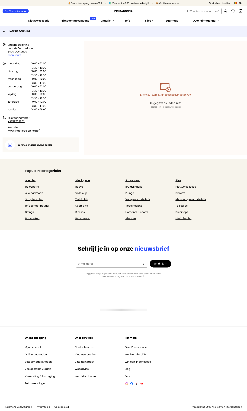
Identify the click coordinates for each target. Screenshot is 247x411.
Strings (29, 212)
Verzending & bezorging (40, 376)
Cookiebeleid (61, 406)
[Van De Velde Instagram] (126, 384)
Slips (178, 180)
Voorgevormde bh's (137, 199)
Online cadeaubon (36, 354)
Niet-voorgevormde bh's (191, 199)
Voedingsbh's (133, 206)
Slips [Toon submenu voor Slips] (149, 21)
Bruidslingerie (134, 187)
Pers (127, 376)
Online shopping (35, 338)
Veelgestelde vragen (38, 369)
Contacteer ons (84, 347)
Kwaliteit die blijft (135, 354)
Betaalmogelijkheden (38, 362)
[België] (239, 3)
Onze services (84, 338)
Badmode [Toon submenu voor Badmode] (173, 21)
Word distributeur (86, 376)
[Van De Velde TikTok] (137, 384)
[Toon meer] (143, 276)
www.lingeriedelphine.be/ (24, 131)
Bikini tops (182, 212)
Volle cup (81, 193)
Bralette (180, 193)
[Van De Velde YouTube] (142, 384)
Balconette (32, 187)
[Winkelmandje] (240, 11)
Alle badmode (34, 193)
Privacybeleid (135, 276)
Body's (79, 187)
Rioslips (80, 212)
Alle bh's (30, 180)
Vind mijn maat (16, 11)
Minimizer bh (184, 218)
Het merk (131, 338)
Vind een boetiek (85, 354)
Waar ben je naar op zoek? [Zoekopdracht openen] (202, 11)
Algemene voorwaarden (18, 406)
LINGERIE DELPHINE (17, 31)
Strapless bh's (34, 199)
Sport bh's (81, 206)
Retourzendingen (35, 383)
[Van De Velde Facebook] (132, 384)
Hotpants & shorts (136, 212)
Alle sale (130, 218)
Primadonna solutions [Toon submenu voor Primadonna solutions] (78, 20)
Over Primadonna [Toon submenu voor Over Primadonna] (206, 21)
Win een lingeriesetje (138, 362)
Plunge (129, 193)
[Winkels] (219, 3)
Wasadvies (82, 369)
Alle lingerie (82, 180)
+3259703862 (16, 121)
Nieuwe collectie (38, 21)
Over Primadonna (136, 347)
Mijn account (33, 347)
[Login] (225, 11)
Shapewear (132, 180)
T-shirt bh (81, 199)
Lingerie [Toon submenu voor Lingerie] (107, 21)
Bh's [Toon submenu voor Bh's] (129, 21)
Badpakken (32, 218)
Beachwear (82, 218)
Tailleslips (182, 206)
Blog (127, 369)
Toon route (14, 55)
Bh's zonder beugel (37, 206)
